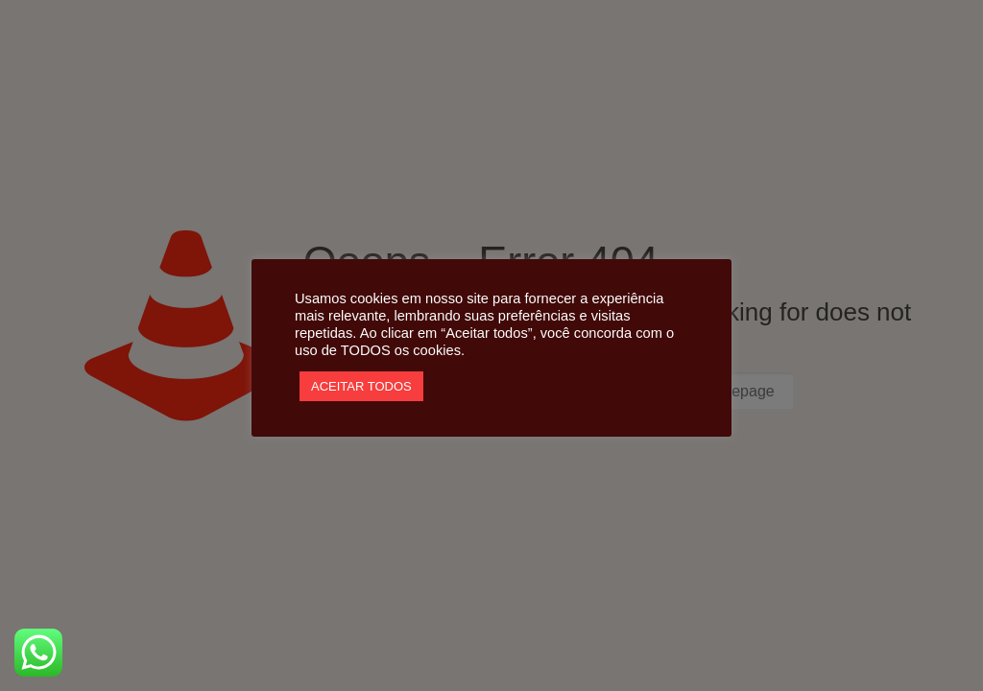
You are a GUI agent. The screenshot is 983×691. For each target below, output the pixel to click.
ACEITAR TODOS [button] (361, 386)
